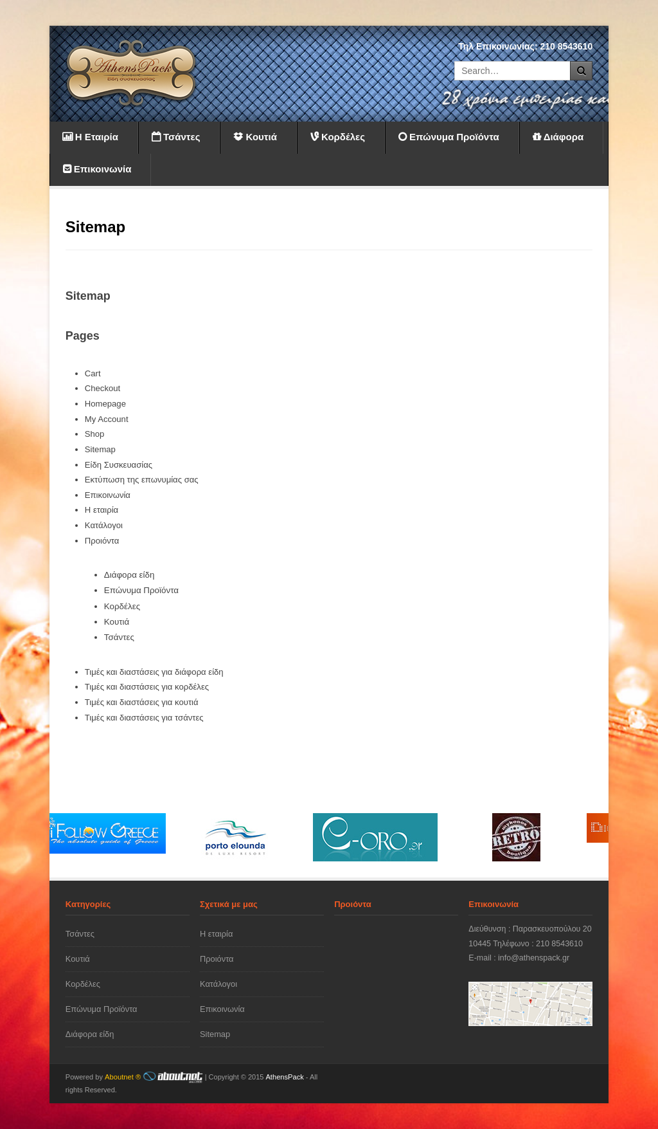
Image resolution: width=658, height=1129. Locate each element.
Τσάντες (119, 637)
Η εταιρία (101, 510)
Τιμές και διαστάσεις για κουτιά (142, 702)
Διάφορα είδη (129, 575)
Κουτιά (117, 622)
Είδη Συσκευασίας (118, 465)
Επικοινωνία (107, 495)
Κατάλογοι (104, 525)
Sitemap (100, 449)
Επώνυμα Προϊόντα (141, 590)
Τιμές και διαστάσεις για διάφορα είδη (154, 672)
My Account (107, 419)
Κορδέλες (122, 606)
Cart (93, 373)
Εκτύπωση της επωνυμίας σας (142, 479)
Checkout (102, 388)
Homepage (105, 403)
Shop (95, 434)
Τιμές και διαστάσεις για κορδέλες (147, 687)
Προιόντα (102, 541)
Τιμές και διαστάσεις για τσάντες (144, 717)
